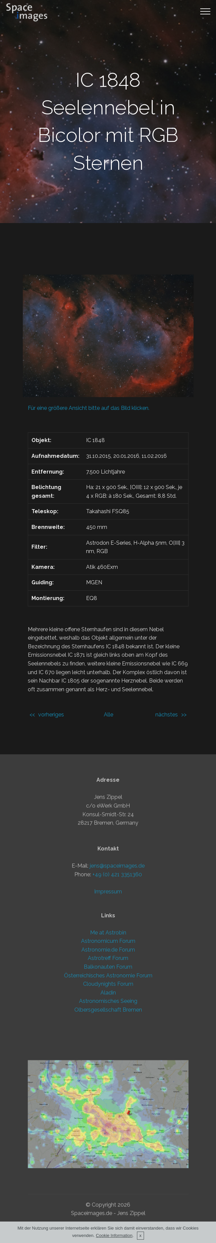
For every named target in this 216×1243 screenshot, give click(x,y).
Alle (108, 714)
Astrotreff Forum (108, 1037)
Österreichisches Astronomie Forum (108, 1054)
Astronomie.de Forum (108, 1028)
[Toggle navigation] (205, 11)
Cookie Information (114, 1237)
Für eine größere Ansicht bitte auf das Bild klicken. (88, 408)
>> (184, 714)
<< (32, 714)
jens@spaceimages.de (117, 957)
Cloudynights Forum (108, 1062)
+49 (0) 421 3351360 (117, 966)
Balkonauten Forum (108, 1045)
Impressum (108, 983)
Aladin (108, 1071)
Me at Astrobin (108, 1011)
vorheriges (51, 714)
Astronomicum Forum (108, 1019)
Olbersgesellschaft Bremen (108, 1088)
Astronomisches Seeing (108, 1080)
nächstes (166, 714)
